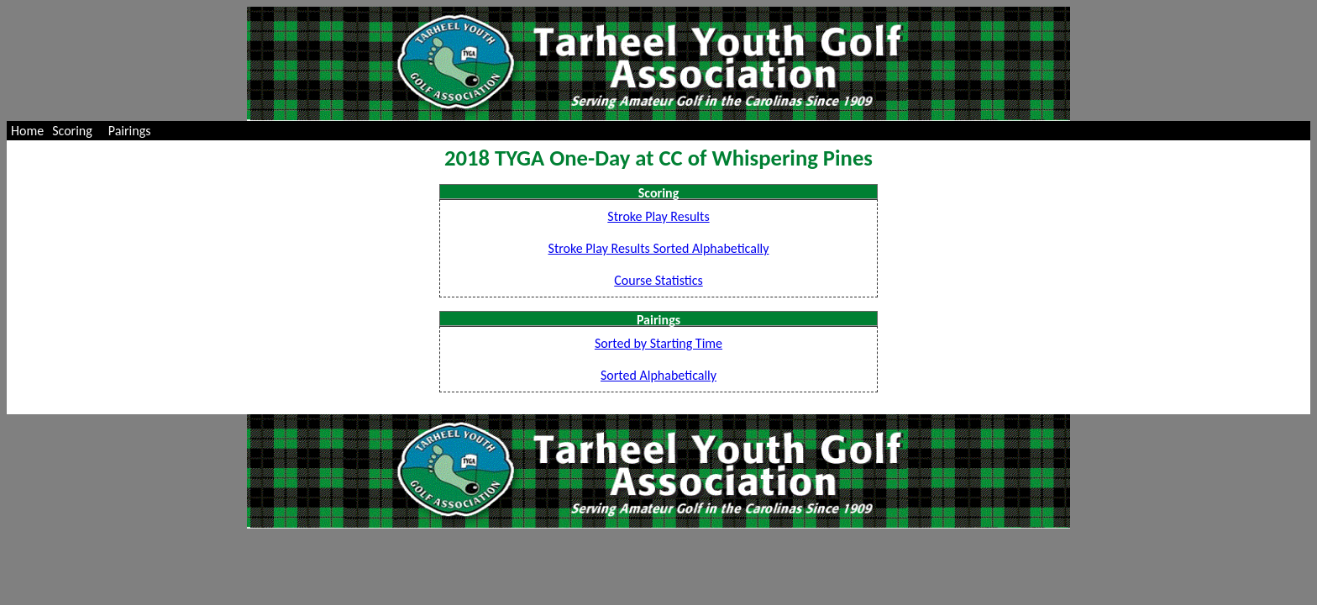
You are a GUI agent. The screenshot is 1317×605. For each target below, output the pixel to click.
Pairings (129, 131)
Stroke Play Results (658, 216)
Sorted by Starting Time (658, 343)
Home (27, 131)
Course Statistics (658, 280)
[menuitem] (27, 130)
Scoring (72, 131)
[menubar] (84, 130)
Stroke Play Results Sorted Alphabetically (658, 248)
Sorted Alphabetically (658, 375)
